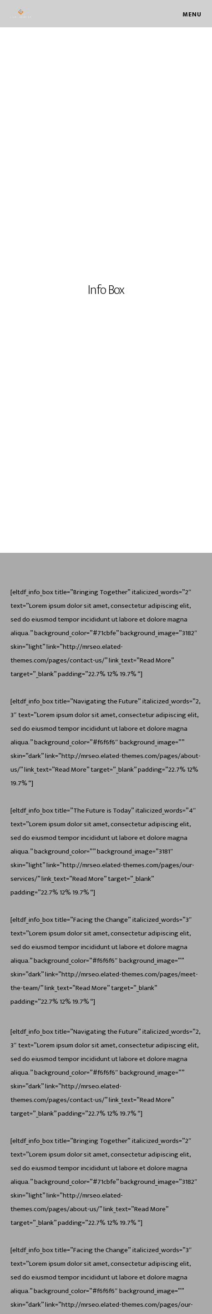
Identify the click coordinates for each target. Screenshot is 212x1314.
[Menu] (188, 13)
